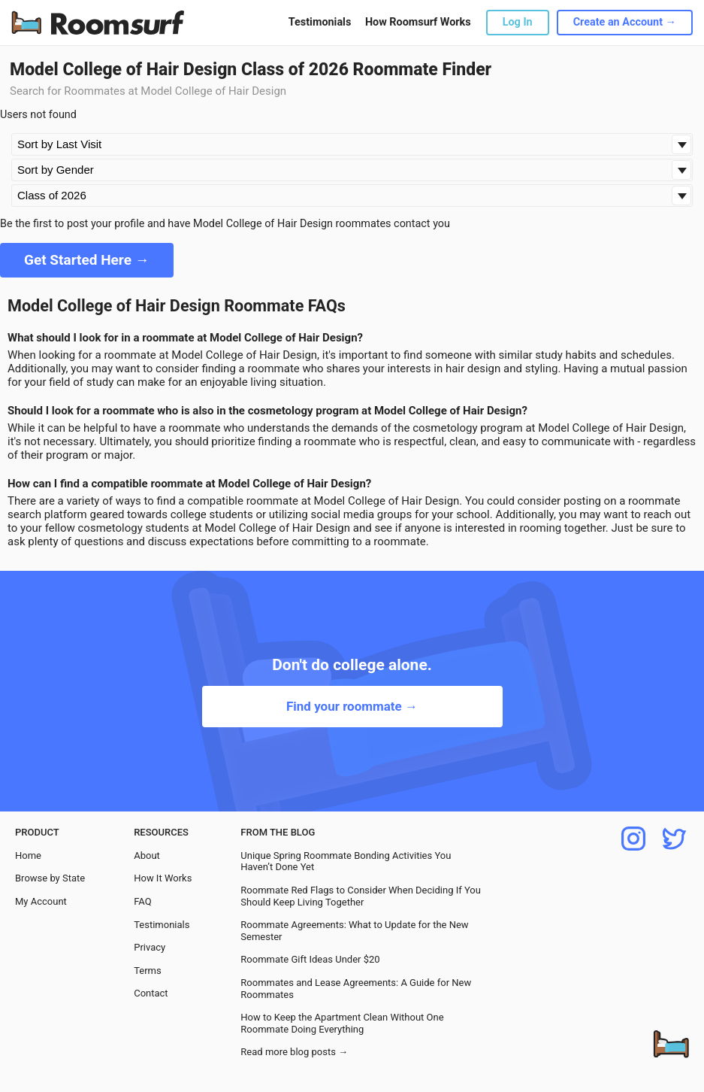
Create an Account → (624, 22)
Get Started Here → (87, 259)
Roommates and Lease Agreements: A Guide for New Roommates (355, 988)
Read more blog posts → (294, 1051)
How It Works (163, 878)
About (147, 855)
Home (28, 855)
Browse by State (50, 878)
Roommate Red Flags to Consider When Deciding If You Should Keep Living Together (360, 896)
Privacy (149, 947)
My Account (41, 901)
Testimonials (320, 22)
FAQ (142, 901)
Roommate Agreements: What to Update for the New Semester (354, 930)
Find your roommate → (352, 706)
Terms (148, 970)
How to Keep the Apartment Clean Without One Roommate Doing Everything (341, 1023)
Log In (518, 22)
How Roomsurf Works (418, 22)
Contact (151, 993)
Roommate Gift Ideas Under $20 (309, 959)
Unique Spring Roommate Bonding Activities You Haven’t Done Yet (345, 861)
